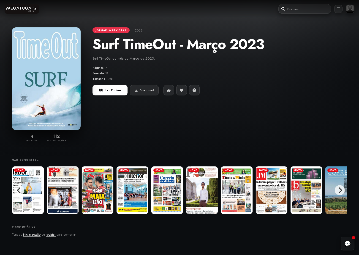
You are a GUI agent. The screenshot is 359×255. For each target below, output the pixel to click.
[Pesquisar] (283, 9)
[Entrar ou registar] (350, 9)
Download (144, 90)
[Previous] (19, 190)
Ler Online (110, 90)
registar (51, 234)
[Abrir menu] (338, 9)
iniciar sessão (32, 234)
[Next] (340, 190)
